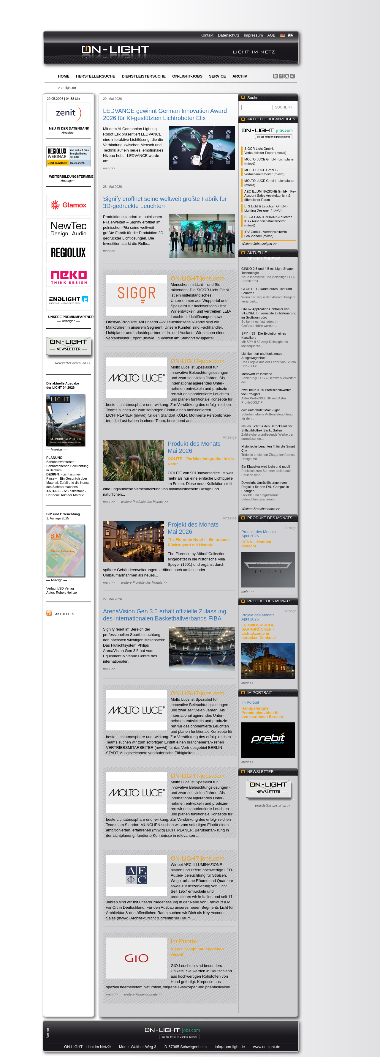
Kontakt (206, 35)
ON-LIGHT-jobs (187, 76)
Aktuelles (64, 614)
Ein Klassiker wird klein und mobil (265, 466)
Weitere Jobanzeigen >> (259, 243)
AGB (271, 35)
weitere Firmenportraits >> (143, 994)
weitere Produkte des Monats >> (144, 501)
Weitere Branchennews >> (260, 509)
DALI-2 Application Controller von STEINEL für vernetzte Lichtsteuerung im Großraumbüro (268, 313)
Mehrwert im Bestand (256, 374)
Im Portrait (184, 941)
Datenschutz (228, 35)
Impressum (253, 35)
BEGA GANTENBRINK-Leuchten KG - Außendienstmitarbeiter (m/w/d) (268, 221)
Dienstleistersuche (144, 76)
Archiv (239, 76)
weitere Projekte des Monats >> (144, 582)
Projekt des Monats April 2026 (257, 617)
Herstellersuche (95, 76)
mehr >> (109, 168)
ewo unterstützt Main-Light (260, 410)
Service (217, 76)
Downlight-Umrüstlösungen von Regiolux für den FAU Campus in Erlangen (265, 487)
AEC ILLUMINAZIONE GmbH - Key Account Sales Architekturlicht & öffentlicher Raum (270, 195)
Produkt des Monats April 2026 (258, 534)
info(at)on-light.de (230, 1047)
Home (63, 76)
